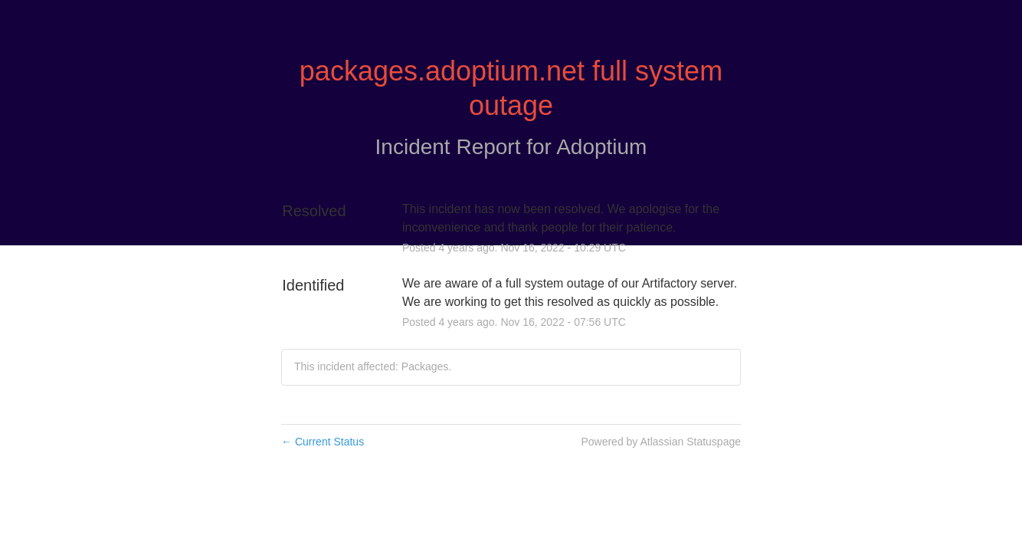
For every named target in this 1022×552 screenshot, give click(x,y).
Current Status (322, 441)
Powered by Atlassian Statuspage (661, 441)
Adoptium (601, 147)
